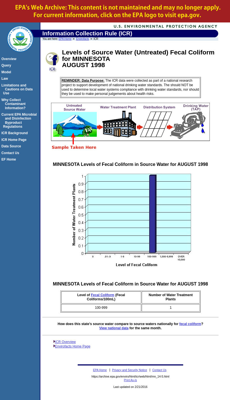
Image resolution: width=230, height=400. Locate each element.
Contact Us (11, 153)
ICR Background (15, 133)
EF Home (9, 159)
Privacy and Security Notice (129, 370)
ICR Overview (65, 342)
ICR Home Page (14, 140)
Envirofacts (82, 38)
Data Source (12, 146)
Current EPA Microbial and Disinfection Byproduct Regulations (20, 121)
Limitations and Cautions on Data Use (18, 89)
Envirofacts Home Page (72, 346)
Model (7, 72)
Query (7, 65)
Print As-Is (130, 380)
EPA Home (65, 38)
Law (5, 79)
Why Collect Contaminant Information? (14, 104)
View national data (113, 328)
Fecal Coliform (102, 295)
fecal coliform (190, 324)
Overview (9, 59)
